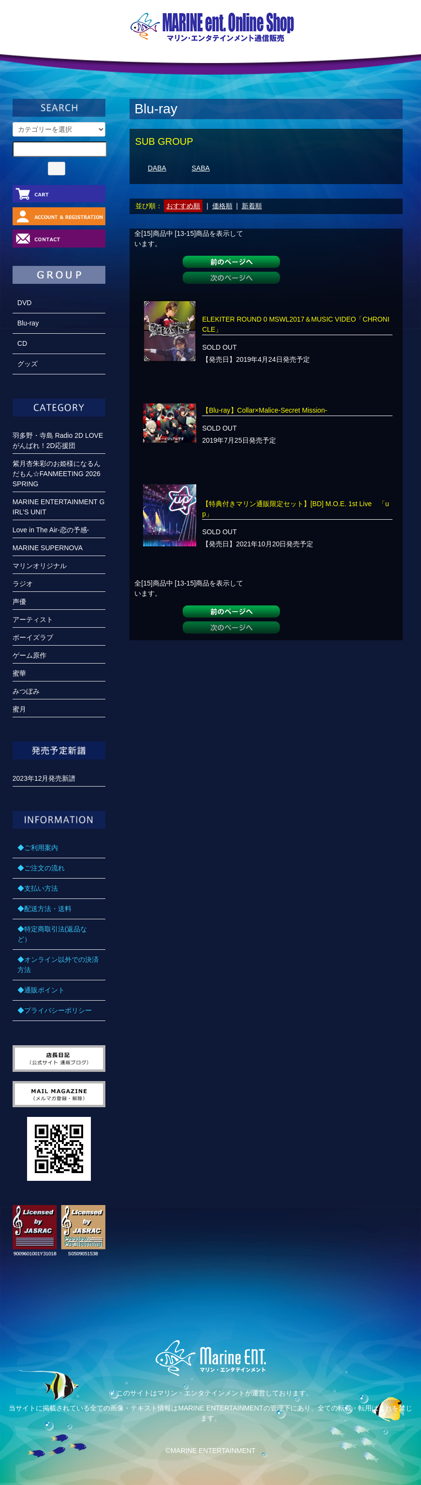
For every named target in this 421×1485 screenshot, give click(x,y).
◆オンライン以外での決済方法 (58, 965)
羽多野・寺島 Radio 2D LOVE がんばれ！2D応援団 (58, 440)
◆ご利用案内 (37, 847)
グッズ (27, 364)
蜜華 (19, 673)
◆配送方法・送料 (44, 909)
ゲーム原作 (29, 655)
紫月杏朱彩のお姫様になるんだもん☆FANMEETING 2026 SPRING (57, 474)
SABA (201, 168)
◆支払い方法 (37, 888)
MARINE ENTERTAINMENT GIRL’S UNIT (59, 507)
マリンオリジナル (40, 566)
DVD (24, 303)
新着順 (252, 206)
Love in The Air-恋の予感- (51, 530)
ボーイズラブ (33, 637)
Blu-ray (28, 323)
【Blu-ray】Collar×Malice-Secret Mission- (264, 410)
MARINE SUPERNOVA (48, 548)
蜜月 (19, 709)
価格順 (222, 206)
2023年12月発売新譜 (44, 778)
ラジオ (23, 584)
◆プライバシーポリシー (54, 1010)
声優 (19, 601)
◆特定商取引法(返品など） (52, 934)
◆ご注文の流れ (41, 868)
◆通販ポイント (41, 990)
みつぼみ (26, 691)
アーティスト (33, 619)
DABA (157, 168)
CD (22, 343)
